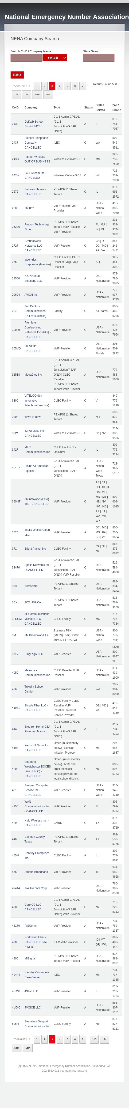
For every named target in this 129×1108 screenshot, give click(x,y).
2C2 (14, 311)
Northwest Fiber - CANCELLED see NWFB (35, 942)
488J (15, 942)
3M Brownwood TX (36, 635)
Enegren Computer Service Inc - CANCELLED (36, 790)
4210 (15, 790)
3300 (15, 400)
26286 (16, 226)
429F (15, 823)
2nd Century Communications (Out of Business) (35, 311)
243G (15, 159)
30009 (16, 330)
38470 (16, 567)
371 (14, 548)
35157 (16, 468)
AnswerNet (31, 586)
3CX (14, 602)
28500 (16, 278)
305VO (16, 348)
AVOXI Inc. (31, 294)
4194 (15, 748)
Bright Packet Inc (35, 548)
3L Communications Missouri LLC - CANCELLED (36, 618)
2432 (15, 124)
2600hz (29, 208)
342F (15, 449)
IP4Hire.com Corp (35, 888)
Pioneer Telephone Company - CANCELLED (36, 142)
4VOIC (16, 1007)
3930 (15, 586)
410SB (16, 708)
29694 (16, 294)
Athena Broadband (36, 872)
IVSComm (30, 925)
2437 (15, 142)
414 (14, 729)
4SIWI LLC (31, 991)
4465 (15, 839)
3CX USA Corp (33, 602)
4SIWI (16, 991)
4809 (15, 907)
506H (15, 1023)
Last (48, 94)
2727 (15, 245)
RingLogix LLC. (34, 654)
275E (15, 262)
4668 (15, 872)
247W (15, 175)
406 (14, 689)
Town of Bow (32, 417)
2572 (15, 191)
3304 (15, 417)
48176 (16, 925)
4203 (15, 769)
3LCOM (17, 619)
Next (37, 94)
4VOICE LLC (32, 1007)
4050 (15, 672)
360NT (16, 501)
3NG (15, 654)
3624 (15, 532)
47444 (16, 888)
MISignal (29, 958)
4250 (15, 806)
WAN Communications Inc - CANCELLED (37, 806)
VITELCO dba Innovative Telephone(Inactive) (36, 400)
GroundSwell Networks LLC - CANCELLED (34, 245)
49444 (16, 974)
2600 (15, 208)
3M (14, 635)
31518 (16, 374)
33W (15, 433)
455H (15, 855)
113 (16, 94)
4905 (15, 958)
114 (27, 94)
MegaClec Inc (33, 374)
